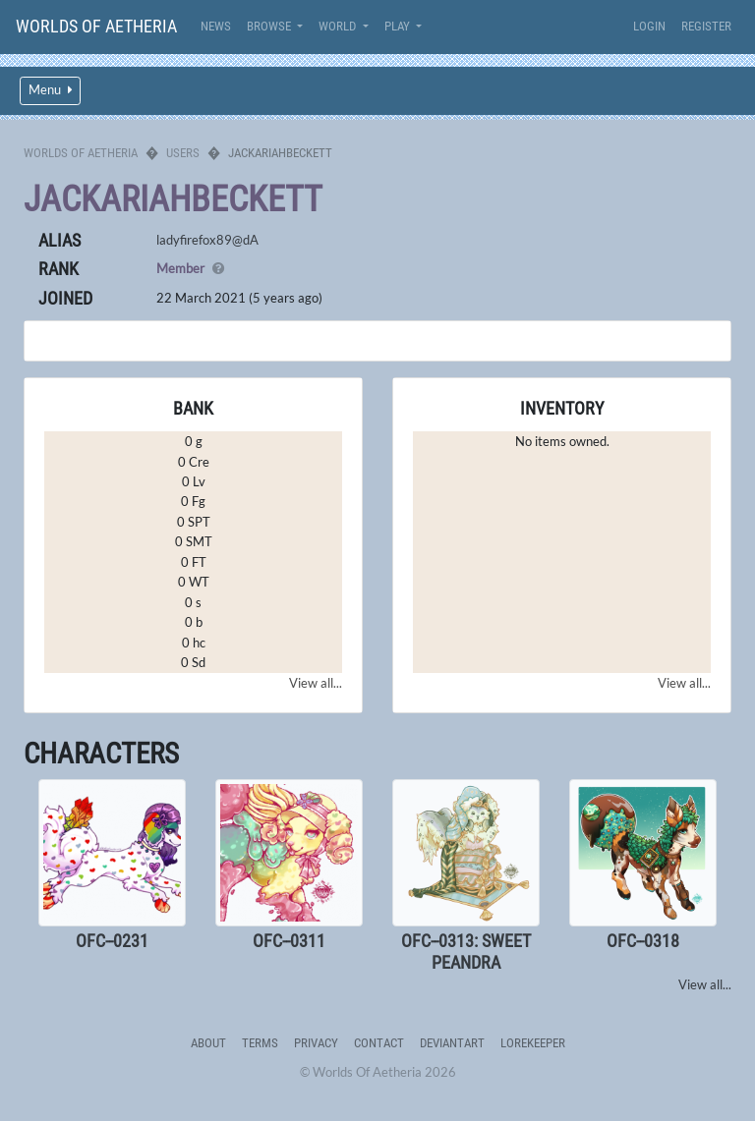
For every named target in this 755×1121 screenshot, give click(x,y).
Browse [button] (270, 26)
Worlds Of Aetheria (96, 26)
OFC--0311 (289, 940)
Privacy (316, 1043)
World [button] (339, 26)
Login (649, 26)
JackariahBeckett (173, 199)
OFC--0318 (643, 940)
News (216, 26)
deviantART (452, 1043)
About (208, 1043)
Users (183, 152)
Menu (50, 90)
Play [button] (398, 26)
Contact (379, 1043)
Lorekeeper (532, 1043)
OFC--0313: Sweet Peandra (466, 951)
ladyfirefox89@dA (207, 240)
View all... (315, 683)
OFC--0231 (112, 940)
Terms (260, 1043)
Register (706, 26)
